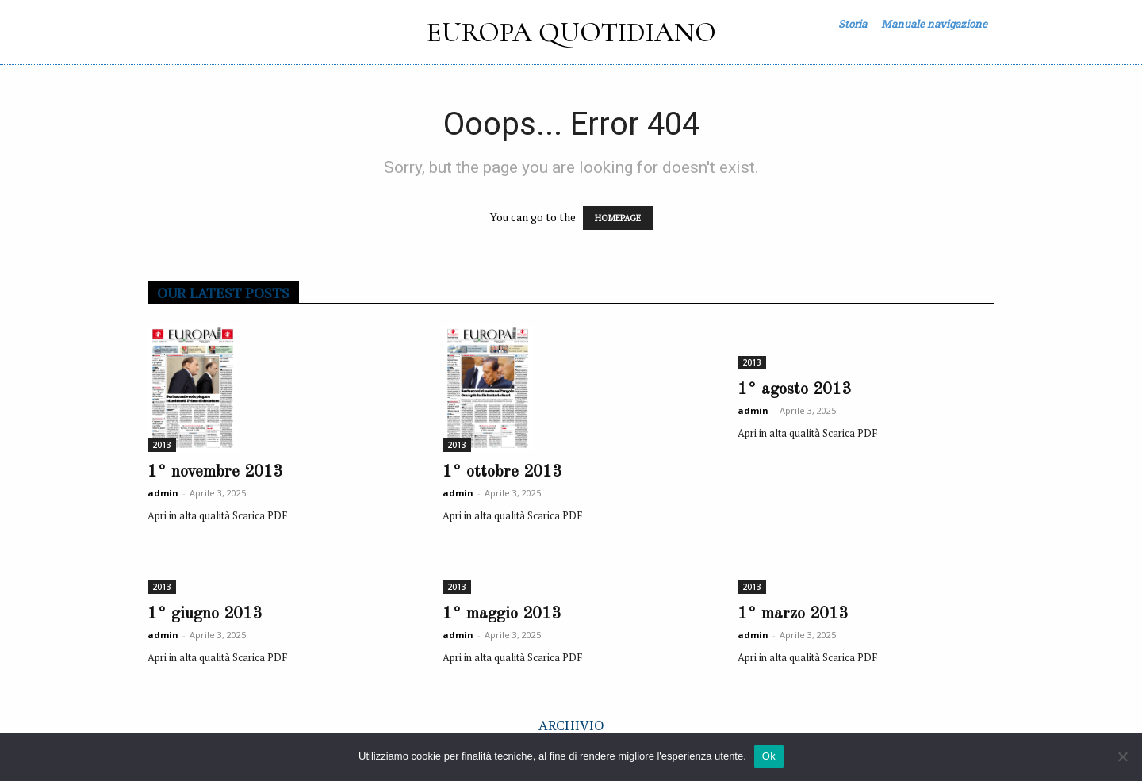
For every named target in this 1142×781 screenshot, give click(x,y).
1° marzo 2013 (793, 614)
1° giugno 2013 (205, 614)
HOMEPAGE (618, 218)
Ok (769, 756)
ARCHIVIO (571, 725)
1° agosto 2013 (794, 389)
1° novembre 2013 (215, 472)
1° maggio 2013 (502, 614)
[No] (1122, 756)
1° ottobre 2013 (502, 472)
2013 (161, 444)
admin (163, 493)
